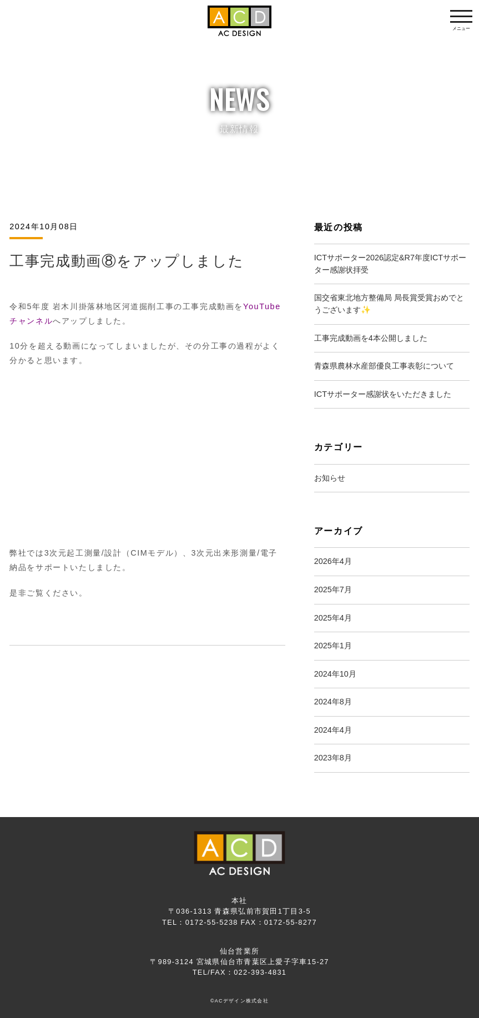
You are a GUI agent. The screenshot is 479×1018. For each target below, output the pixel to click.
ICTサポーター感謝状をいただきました (382, 394)
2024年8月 (333, 701)
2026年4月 (333, 561)
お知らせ (329, 477)
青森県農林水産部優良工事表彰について (384, 365)
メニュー (461, 23)
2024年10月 (335, 673)
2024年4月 (333, 729)
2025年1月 (333, 645)
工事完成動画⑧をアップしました (126, 261)
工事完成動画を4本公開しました (370, 338)
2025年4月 (333, 617)
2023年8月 (333, 757)
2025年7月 (333, 589)
